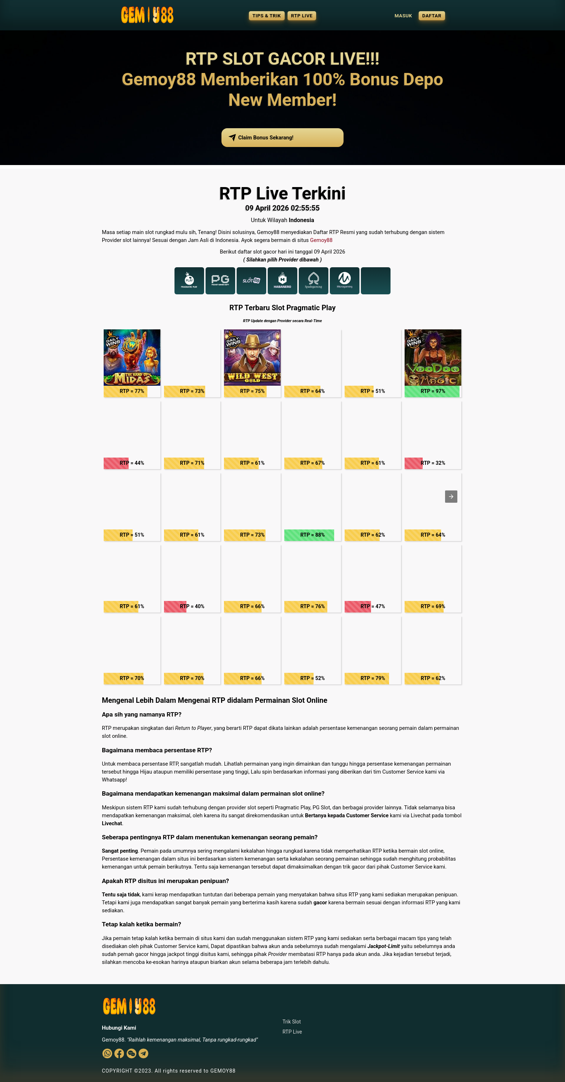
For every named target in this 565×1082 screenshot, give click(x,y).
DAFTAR (431, 15)
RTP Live (292, 1032)
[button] (132, 363)
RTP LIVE (302, 15)
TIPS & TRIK (267, 15)
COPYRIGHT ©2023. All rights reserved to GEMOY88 (169, 1071)
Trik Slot (291, 1022)
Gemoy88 (321, 240)
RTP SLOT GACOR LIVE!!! (283, 58)
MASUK (403, 15)
